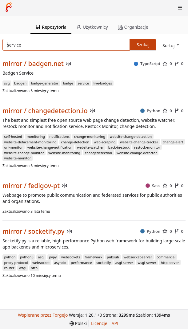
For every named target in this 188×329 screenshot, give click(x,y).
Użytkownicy (92, 27)
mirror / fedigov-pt (31, 186)
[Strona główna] (8, 7)
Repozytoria (50, 27)
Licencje (99, 323)
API (115, 323)
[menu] (171, 45)
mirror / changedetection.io (45, 111)
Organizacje (133, 27)
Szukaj (143, 44)
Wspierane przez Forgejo (43, 315)
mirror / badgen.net (33, 64)
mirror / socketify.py (33, 231)
